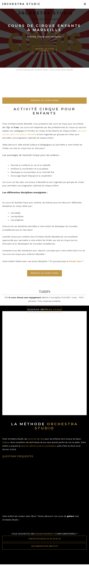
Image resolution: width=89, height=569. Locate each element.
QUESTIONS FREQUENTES (17, 456)
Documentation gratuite (44, 546)
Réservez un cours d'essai (45, 142)
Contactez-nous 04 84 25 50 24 (44, 539)
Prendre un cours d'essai (44, 50)
